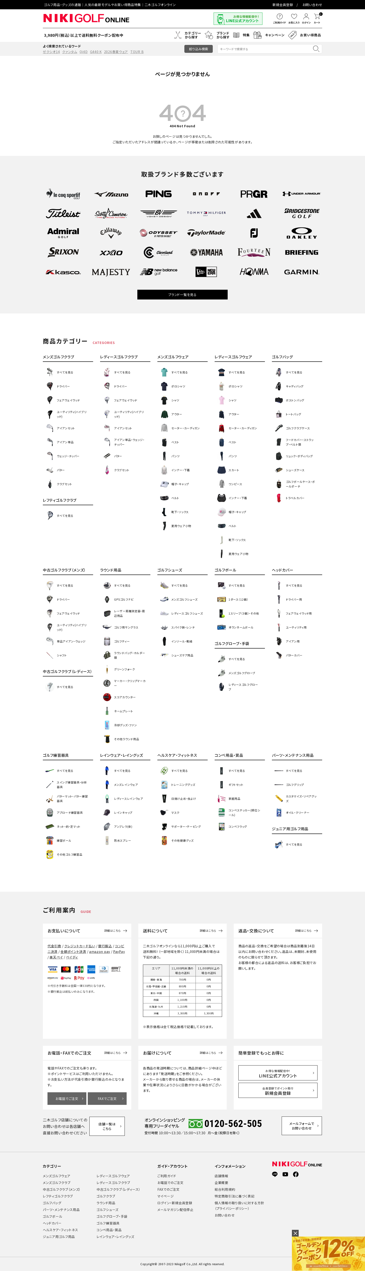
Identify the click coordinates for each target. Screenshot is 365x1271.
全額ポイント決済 (73, 951)
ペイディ (72, 957)
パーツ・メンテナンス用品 (61, 1209)
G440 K (96, 51)
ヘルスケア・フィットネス (60, 1229)
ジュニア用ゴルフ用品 (59, 1236)
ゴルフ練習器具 (108, 1223)
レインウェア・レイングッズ (115, 1236)
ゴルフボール (52, 1216)
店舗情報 (221, 1175)
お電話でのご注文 (170, 1182)
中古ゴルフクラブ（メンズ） (62, 1189)
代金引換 (54, 946)
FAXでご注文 (107, 1098)
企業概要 (221, 1182)
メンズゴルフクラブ (56, 1182)
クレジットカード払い (79, 946)
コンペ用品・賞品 (109, 1229)
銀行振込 (105, 946)
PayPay (119, 951)
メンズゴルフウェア (56, 1175)
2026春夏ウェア (116, 51)
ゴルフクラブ (106, 1196)
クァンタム (69, 51)
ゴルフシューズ (107, 1209)
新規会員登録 (283, 4)
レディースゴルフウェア (113, 1175)
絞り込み (198, 49)
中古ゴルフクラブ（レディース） (119, 1189)
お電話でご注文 (66, 1098)
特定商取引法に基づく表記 (234, 1196)
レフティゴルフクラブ (58, 1196)
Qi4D (84, 51)
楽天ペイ (56, 957)
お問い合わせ (312, 4)
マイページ (165, 1196)
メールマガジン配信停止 (175, 1209)
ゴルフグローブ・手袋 (112, 1216)
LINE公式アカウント (278, 1074)
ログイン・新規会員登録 (174, 1202)
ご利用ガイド (166, 1175)
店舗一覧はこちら (107, 1126)
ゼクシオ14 (51, 51)
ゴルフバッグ (52, 1202)
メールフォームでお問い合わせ (302, 1126)
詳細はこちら (112, 930)
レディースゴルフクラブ (113, 1182)
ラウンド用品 (106, 1202)
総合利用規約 (225, 1189)
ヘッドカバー (52, 1223)
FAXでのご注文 (168, 1189)
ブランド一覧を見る (182, 294)
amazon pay (99, 951)
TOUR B (137, 51)
